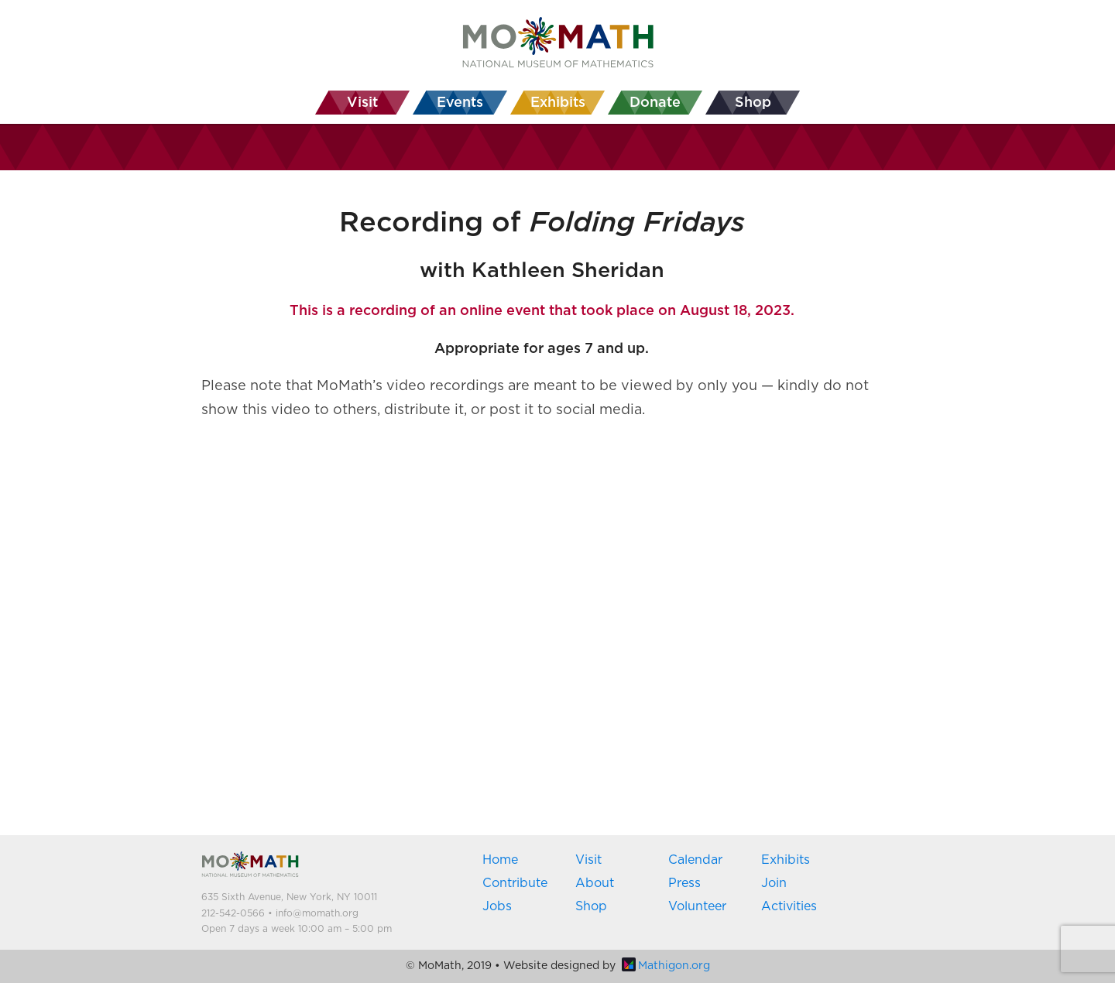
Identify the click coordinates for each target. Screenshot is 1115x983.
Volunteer (697, 906)
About (594, 883)
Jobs (497, 906)
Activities (789, 906)
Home (500, 860)
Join (774, 883)
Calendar (695, 860)
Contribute (514, 883)
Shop (591, 906)
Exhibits (785, 860)
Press (684, 883)
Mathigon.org (666, 966)
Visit (588, 860)
